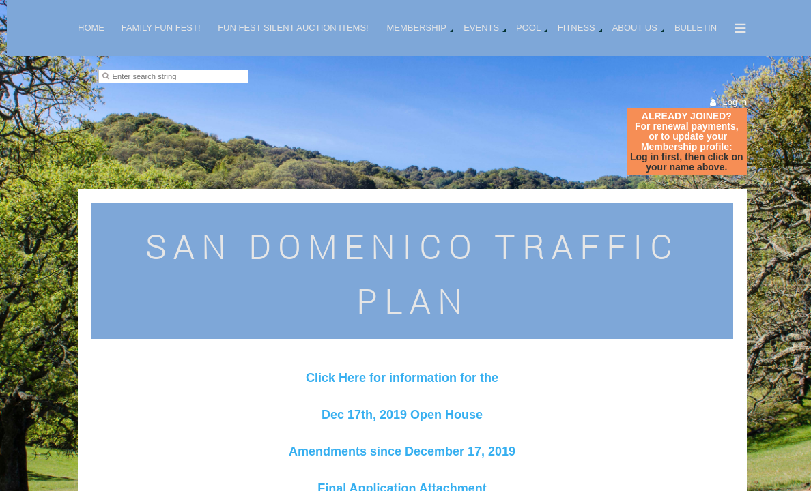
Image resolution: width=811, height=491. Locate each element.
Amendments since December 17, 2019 (402, 451)
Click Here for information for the (402, 378)
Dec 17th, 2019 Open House (402, 414)
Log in (735, 102)
